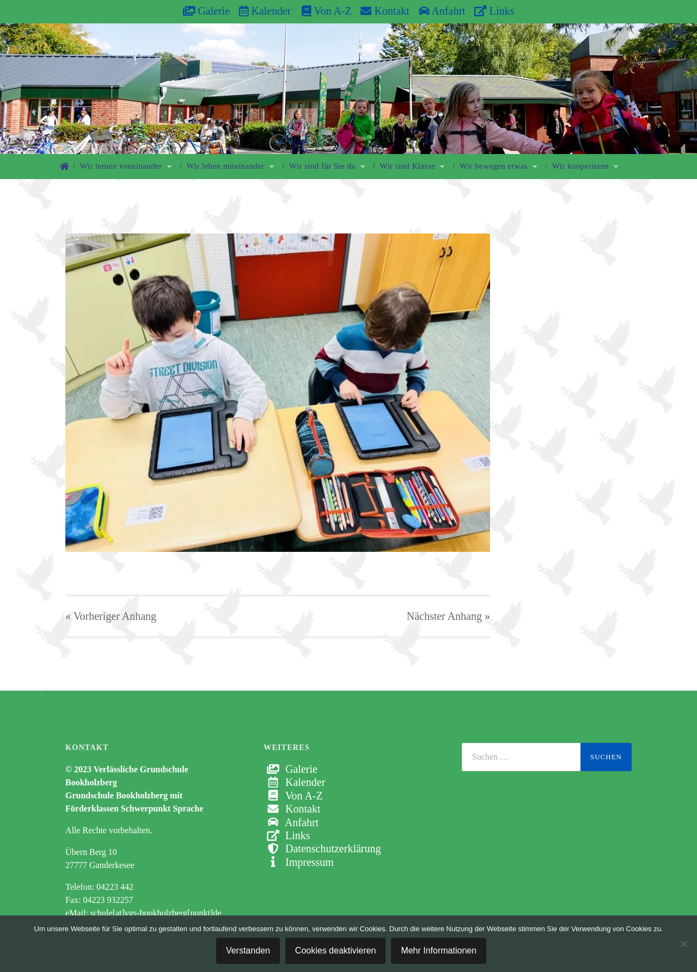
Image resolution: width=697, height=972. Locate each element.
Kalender (265, 11)
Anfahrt (442, 11)
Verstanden (248, 950)
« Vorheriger (110, 616)
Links (494, 11)
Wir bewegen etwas (494, 166)
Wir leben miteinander (226, 166)
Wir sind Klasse (408, 166)
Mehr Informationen (438, 950)
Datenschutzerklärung (322, 848)
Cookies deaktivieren (335, 950)
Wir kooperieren (580, 166)
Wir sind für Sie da (322, 166)
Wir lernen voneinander (121, 166)
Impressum (299, 862)
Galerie (206, 11)
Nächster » (448, 616)
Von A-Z (321, 11)
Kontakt (384, 11)
